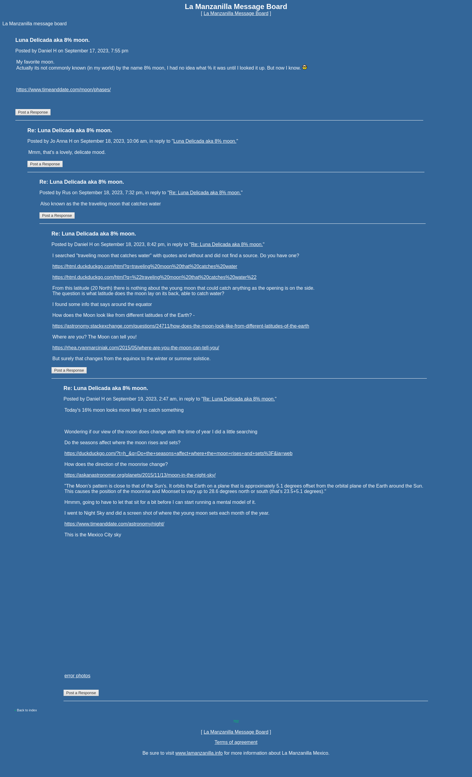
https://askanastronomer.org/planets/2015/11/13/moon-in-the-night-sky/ (140, 475)
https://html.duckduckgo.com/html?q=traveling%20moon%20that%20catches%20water (144, 266)
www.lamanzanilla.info (199, 753)
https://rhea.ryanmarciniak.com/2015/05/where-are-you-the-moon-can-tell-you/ (135, 347)
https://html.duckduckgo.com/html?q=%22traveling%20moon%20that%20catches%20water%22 (154, 277)
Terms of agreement (236, 742)
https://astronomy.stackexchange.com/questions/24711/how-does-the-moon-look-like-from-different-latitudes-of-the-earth (180, 326)
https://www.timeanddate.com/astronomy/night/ (114, 523)
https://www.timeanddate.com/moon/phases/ (63, 89)
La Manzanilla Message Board (235, 13)
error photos (77, 675)
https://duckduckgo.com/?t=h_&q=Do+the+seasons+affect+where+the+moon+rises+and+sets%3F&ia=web (178, 453)
